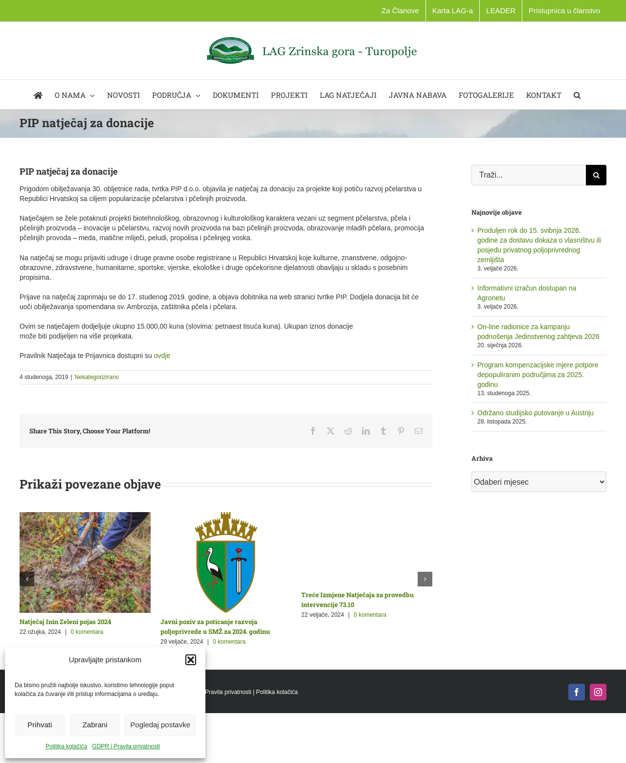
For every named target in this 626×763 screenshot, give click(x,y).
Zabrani (95, 724)
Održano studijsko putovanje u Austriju (535, 413)
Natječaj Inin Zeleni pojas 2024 (65, 621)
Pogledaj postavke (160, 724)
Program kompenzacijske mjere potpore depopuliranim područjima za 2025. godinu (537, 374)
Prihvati (39, 724)
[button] (191, 660)
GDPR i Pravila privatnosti (126, 746)
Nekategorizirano (97, 377)
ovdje (162, 355)
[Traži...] (528, 175)
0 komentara (87, 631)
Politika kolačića (66, 746)
